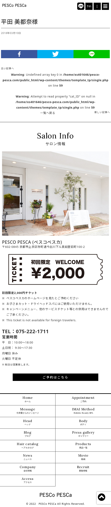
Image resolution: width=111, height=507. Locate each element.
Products (83, 445)
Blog (27, 434)
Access (28, 480)
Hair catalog (28, 445)
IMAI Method (83, 411)
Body (83, 422)
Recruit (83, 468)
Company (28, 468)
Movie (83, 457)
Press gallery (83, 434)
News (27, 457)
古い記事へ (7, 68)
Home (28, 399)
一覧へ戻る (47, 113)
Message (27, 411)
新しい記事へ (102, 112)
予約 (89, 6)
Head (27, 422)
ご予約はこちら (55, 377)
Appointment (83, 399)
